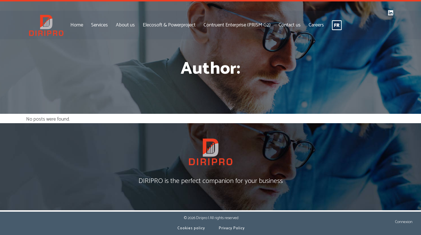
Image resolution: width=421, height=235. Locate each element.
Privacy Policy (232, 228)
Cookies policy (191, 228)
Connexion (403, 222)
